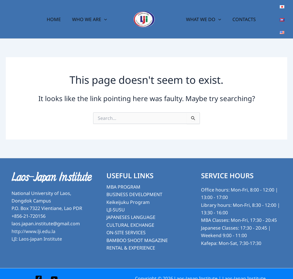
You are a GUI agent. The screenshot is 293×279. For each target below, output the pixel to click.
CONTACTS (241, 14)
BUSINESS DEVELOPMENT (134, 185)
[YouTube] (54, 269)
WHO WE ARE (90, 14)
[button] (105, 14)
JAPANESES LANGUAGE (130, 207)
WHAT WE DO (202, 14)
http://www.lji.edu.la (33, 222)
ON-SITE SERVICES (126, 223)
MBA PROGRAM (123, 177)
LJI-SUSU (115, 200)
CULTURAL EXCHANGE (130, 215)
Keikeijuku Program (128, 192)
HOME (57, 14)
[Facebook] (38, 269)
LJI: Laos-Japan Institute (37, 229)
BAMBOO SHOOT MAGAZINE (137, 231)
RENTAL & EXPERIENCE (130, 238)
